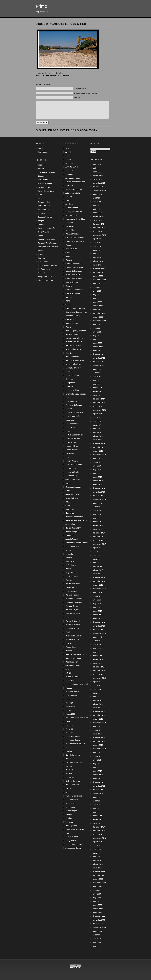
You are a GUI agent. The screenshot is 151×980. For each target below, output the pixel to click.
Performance (70, 707)
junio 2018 (97, 511)
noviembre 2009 (99, 875)
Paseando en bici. (72, 692)
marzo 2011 (97, 816)
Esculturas (69, 386)
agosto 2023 (97, 283)
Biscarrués (69, 226)
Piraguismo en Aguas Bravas (76, 718)
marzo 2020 (97, 432)
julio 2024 (96, 243)
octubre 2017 (98, 540)
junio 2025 (97, 202)
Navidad (68, 651)
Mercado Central (71, 606)
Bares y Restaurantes (73, 212)
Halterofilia (69, 513)
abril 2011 (96, 812)
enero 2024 (97, 265)
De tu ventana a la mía (74, 338)
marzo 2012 (97, 771)
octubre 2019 (98, 451)
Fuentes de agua (71, 476)
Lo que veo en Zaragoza (47, 265)
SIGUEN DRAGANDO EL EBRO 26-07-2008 (61, 24)
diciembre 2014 (99, 667)
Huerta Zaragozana (72, 532)
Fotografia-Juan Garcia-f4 (48, 247)
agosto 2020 (97, 414)
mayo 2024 (97, 250)
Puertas (68, 747)
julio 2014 (96, 685)
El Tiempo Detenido (45, 280)
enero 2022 (97, 350)
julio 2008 (96, 935)
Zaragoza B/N (70, 841)
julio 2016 (96, 596)
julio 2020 (96, 417)
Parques (68, 688)
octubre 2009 (98, 879)
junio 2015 (97, 645)
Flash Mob (69, 453)
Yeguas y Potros (71, 837)
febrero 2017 (98, 570)
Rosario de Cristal (72, 785)
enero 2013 (97, 734)
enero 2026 (97, 179)
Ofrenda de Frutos (72, 666)
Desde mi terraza (72, 357)
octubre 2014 (98, 674)
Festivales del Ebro (72, 439)
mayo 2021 (97, 380)
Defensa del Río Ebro (53, 75)
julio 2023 (96, 287)
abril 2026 (96, 168)
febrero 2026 (98, 176)
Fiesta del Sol (70, 442)
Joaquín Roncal (71, 539)
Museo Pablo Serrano (73, 636)
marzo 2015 (97, 656)
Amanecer (69, 163)
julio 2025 (96, 198)
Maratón (68, 580)
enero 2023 (97, 310)
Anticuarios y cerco (72, 178)
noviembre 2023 (99, 272)
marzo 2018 (97, 522)
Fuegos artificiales (72, 472)
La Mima (41, 213)
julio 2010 (96, 846)
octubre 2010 (98, 834)
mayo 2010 (97, 853)
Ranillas (68, 751)
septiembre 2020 (99, 410)
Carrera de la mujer (72, 275)
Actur (67, 156)
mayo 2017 (97, 559)
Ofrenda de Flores (72, 662)
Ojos (67, 669)
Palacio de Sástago (72, 677)
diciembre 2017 (99, 533)
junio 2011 (97, 805)
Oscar (40, 254)
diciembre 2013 (99, 712)
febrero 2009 (98, 909)
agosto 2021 (97, 369)
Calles (67, 252)
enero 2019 (97, 484)
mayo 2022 (97, 336)
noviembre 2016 (99, 581)
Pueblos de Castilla (72, 740)
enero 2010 (97, 868)
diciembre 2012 (99, 738)
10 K (67, 148)
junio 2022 (97, 332)
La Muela (69, 554)
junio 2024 (97, 246)
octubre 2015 (98, 630)
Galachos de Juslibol (73, 480)
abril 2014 (96, 697)
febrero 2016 (98, 615)
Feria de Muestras (72, 424)
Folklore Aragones (72, 461)
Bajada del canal (71, 208)
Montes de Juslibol (72, 621)
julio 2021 (96, 373)
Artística (68, 197)
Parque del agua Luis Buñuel (76, 684)
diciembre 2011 (99, 782)
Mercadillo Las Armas (73, 602)
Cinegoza (41, 176)
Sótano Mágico (71, 811)
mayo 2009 (97, 898)
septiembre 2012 (99, 749)
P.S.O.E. (68, 673)
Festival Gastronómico (74, 435)
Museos (68, 643)
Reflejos (68, 766)
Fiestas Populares (72, 450)
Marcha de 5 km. (71, 587)
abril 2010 (96, 857)
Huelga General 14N (73, 528)
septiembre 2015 (99, 633)
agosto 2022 (97, 324)
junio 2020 (97, 421)
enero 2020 (97, 440)
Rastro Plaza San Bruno (74, 762)
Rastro (68, 759)
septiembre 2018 (99, 499)
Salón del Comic (71, 800)
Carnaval (68, 260)
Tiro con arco (70, 822)
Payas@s (69, 703)
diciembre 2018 (99, 488)
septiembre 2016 (99, 589)
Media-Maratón (71, 591)
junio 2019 (97, 466)
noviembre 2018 (99, 492)
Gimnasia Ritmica (72, 498)
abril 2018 (96, 518)
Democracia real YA (73, 349)
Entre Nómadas (44, 206)
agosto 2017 (97, 548)
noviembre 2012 (99, 741)
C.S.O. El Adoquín (72, 234)
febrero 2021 (98, 391)
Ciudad (68, 305)
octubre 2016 (98, 585)
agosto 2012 (97, 752)
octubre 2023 (98, 276)
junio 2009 (97, 894)
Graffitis (68, 506)
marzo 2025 (97, 213)
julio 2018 (96, 507)
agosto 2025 (97, 194)
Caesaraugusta (71, 249)
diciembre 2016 (99, 578)
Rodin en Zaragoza (72, 781)
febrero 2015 (98, 659)
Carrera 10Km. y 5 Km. (74, 267)
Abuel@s (69, 152)
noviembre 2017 (99, 537)
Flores (67, 457)
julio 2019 (96, 462)
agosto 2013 (97, 726)
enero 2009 (97, 913)
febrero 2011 (98, 819)
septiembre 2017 (99, 544)
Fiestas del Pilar (71, 446)
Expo (67, 398)
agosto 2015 (97, 637)
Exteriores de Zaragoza (74, 405)
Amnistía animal (71, 167)
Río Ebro (66, 75)
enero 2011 (97, 823)
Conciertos (69, 319)
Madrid (68, 569)
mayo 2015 (97, 648)
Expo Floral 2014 (72, 401)
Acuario (68, 159)
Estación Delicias (72, 390)
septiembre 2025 (99, 190)
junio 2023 (97, 291)
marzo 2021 (97, 388)
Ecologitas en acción (73, 368)
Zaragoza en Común (73, 848)
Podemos (69, 725)
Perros (68, 710)
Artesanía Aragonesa (73, 189)
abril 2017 (96, 563)
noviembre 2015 (99, 626)
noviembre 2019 (99, 447)
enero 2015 (97, 663)
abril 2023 (96, 298)
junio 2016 (97, 600)
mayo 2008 (97, 942)
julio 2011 (96, 801)
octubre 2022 (98, 317)
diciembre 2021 (99, 354)
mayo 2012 (97, 764)
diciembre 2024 (99, 224)
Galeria (68, 483)
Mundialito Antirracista (73, 625)
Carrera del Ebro (71, 282)
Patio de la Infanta (72, 695)
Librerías (68, 558)
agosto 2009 (97, 886)
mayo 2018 (97, 514)
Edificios (68, 372)
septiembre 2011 (99, 793)
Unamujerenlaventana (46, 239)
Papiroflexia (70, 680)
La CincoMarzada (72, 547)
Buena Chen (70, 230)
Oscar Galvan (43, 232)
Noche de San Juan (73, 658)
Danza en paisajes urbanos (76, 331)
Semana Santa (71, 803)
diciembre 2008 (99, 916)
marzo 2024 (97, 257)
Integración (69, 535)
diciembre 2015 (99, 622)
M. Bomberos (70, 565)
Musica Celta (70, 647)
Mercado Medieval (72, 614)
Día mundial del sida (73, 364)
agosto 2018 (97, 503)
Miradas (41, 198)
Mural (67, 632)
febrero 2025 (98, 216)
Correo (40, 148)
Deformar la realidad (73, 346)
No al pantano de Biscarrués (76, 654)
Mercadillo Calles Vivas (74, 599)
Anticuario (69, 174)
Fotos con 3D (70, 468)
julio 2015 (96, 641)
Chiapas (68, 297)
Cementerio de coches (74, 290)
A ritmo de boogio (45, 183)
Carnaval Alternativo (73, 264)
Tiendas (68, 818)
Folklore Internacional (73, 465)
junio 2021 (97, 377)
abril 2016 (96, 607)
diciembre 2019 (99, 444)
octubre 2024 (98, 231)
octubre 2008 (98, 924)
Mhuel (67, 617)
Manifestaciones (71, 576)
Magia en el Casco (72, 573)
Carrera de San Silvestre (74, 279)
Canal (67, 256)
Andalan (41, 250)
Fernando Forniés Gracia (47, 243)
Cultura (68, 327)
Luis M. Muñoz (43, 262)
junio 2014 (97, 689)
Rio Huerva (69, 777)
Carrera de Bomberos (73, 271)
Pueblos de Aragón (72, 736)
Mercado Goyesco (72, 610)
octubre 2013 (98, 719)
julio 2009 (96, 890)
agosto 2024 (97, 239)
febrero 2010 (98, 864)
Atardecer (69, 204)
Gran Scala (69, 509)
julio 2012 (96, 756)
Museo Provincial (72, 640)
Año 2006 (69, 171)
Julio (40, 195)
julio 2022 (96, 328)
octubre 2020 (98, 406)
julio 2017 (96, 551)
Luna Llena (69, 561)
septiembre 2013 (99, 723)
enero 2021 (97, 395)
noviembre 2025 (99, 183)
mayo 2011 (97, 808)
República (69, 770)
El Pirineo (69, 379)
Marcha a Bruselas (72, 584)
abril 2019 (96, 473)
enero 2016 (97, 618)
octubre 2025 (98, 187)
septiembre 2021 (99, 365)
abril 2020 (96, 429)
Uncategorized (71, 826)
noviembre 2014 (99, 671)
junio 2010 (97, 849)
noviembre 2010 (99, 831)
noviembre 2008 (99, 920)
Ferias (67, 431)
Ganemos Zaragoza (73, 487)
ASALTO (68, 200)
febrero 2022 (98, 347)
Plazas (68, 721)
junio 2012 (97, 760)
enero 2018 (97, 529)
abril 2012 (96, 767)
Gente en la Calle (72, 494)
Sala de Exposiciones (73, 796)
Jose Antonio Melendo (46, 172)
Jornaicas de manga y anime (76, 543)
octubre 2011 (98, 790)
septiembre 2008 (99, 927)
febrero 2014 (98, 704)
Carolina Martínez (45, 217)
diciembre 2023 (99, 269)
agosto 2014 (97, 682)
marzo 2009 (97, 905)
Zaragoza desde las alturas (75, 844)
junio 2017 (97, 555)
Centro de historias (72, 293)
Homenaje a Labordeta (74, 517)
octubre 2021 (98, 362)
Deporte (68, 353)
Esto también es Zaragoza (75, 394)
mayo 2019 (97, 470)
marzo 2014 (97, 700)
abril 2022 (96, 339)
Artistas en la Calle (72, 193)
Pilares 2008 (70, 714)
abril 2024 (96, 254)
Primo (41, 6)
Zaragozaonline (44, 202)
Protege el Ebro (44, 187)
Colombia (41, 224)
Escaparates (70, 383)
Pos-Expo (69, 729)
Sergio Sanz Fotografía (47, 277)
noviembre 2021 (99, 358)
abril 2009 (96, 901)
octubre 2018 (98, 496)
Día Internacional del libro (75, 360)
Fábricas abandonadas (74, 413)
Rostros (68, 788)
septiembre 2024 (99, 235)
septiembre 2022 (99, 321)
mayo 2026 (97, 164)
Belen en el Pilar (71, 215)
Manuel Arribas (44, 210)
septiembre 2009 (99, 883)
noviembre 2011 (99, 786)
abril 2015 (96, 652)
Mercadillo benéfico (72, 595)
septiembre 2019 (99, 455)
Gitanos (68, 502)
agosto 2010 (97, 842)
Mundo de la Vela (72, 628)
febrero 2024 (98, 261)
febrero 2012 (98, 775)
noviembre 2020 (99, 403)
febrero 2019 (98, 481)
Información (42, 152)
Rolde (40, 236)
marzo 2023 (97, 302)
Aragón (41, 221)
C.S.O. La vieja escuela (74, 238)
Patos (67, 699)
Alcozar (41, 169)
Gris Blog (41, 273)
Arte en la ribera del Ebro (75, 182)
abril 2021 (96, 384)
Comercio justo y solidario (75, 308)
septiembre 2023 (99, 280)
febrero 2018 (98, 525)
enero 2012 (97, 779)
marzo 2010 (97, 860)
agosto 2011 (97, 797)
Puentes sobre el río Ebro (75, 744)
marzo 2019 (97, 477)
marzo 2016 (97, 611)
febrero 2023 (98, 306)
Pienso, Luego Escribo (47, 191)
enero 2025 (97, 220)
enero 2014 (97, 708)
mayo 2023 (97, 295)
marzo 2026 (97, 172)
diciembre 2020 (99, 399)
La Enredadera (44, 269)
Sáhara (68, 792)
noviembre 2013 (99, 715)
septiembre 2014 (99, 678)
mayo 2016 (97, 604)
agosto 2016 (97, 592)
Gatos (67, 491)
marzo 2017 (97, 566)
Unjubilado (42, 165)
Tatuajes (68, 814)
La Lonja (68, 550)
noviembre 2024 (99, 228)
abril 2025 (96, 209)
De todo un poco (71, 334)
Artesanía (69, 185)
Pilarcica (41, 258)
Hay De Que (43, 180)
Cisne (67, 301)
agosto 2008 (97, 931)
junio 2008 (97, 939)
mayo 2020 (97, 425)
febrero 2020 (98, 436)
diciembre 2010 (99, 827)
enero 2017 (97, 574)
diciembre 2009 (99, 872)
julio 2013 (96, 730)
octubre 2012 (98, 745)
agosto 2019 (97, 458)
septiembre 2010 (99, 838)
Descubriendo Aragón (46, 228)
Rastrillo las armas (72, 755)
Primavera (69, 733)
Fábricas (68, 409)
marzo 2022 (97, 343)
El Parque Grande (72, 375)
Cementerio (69, 286)
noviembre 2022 (99, 313)
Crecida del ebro (71, 323)
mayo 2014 (97, 693)
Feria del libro (70, 427)
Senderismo (70, 807)
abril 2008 (96, 946)
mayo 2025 (97, 205)
